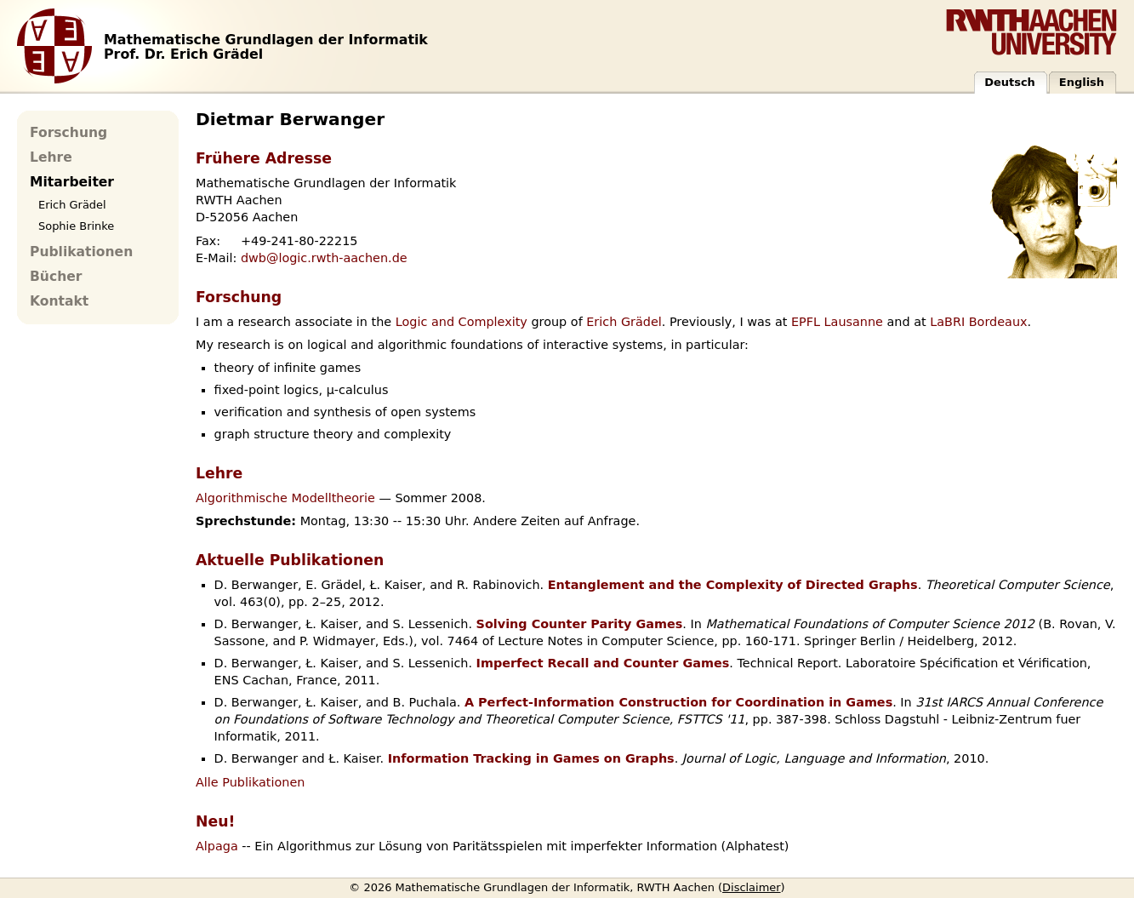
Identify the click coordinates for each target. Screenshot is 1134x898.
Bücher (56, 276)
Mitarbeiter (72, 182)
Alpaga (217, 846)
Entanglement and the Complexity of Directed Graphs (733, 585)
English (1081, 82)
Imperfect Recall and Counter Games (603, 663)
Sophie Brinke (76, 226)
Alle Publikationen (250, 782)
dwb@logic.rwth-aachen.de (324, 258)
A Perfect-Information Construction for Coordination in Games (678, 702)
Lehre (51, 157)
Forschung (68, 132)
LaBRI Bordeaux (978, 322)
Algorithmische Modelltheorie (285, 498)
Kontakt (59, 301)
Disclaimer (751, 887)
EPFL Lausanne (837, 322)
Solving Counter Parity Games (579, 624)
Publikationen (81, 252)
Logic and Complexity (461, 322)
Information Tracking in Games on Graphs (531, 758)
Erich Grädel (624, 322)
